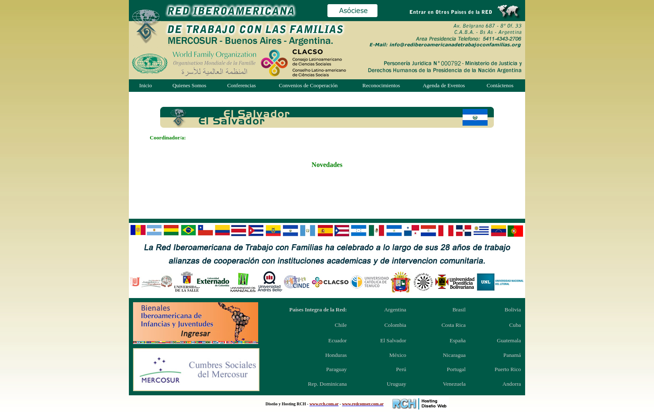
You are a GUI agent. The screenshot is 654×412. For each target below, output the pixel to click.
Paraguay (336, 369)
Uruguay (396, 384)
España (458, 340)
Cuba (515, 325)
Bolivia (513, 309)
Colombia (395, 325)
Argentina (395, 309)
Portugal (456, 369)
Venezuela (454, 384)
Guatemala (509, 340)
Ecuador (337, 340)
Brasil (459, 309)
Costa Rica (453, 325)
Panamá (512, 355)
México (397, 355)
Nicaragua (454, 355)
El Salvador (393, 340)
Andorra (512, 384)
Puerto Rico (508, 369)
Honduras (336, 355)
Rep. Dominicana (327, 384)
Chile (341, 325)
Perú (401, 369)
